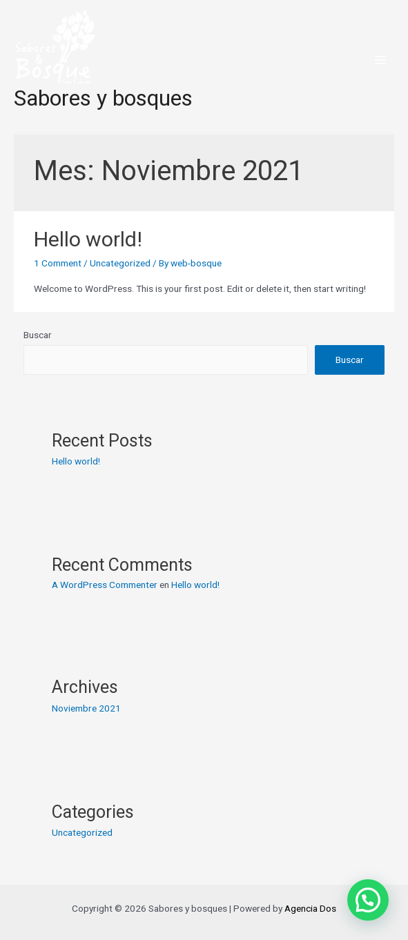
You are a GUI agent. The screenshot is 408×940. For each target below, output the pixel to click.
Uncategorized (120, 262)
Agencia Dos (310, 908)
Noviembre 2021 (86, 708)
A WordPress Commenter (104, 584)
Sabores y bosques (103, 98)
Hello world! (88, 239)
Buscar (37, 334)
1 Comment (57, 262)
